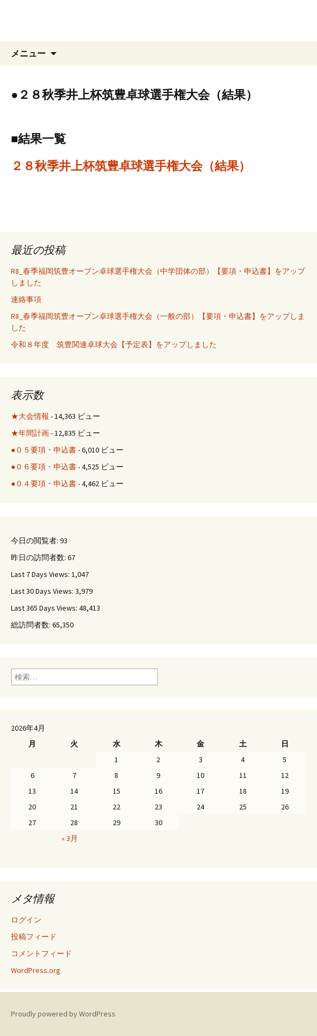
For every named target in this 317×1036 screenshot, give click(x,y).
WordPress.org (35, 970)
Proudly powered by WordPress (63, 1014)
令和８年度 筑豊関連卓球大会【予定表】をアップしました (114, 344)
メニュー (28, 53)
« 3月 (70, 838)
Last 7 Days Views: (41, 574)
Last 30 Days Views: (43, 591)
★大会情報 (30, 416)
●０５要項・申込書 (43, 450)
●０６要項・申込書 (43, 467)
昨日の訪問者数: (39, 557)
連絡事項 (26, 299)
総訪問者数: (31, 625)
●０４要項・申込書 (43, 483)
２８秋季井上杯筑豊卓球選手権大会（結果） (131, 166)
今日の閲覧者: (35, 540)
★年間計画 (30, 433)
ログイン (26, 920)
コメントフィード (41, 953)
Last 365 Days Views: (45, 608)
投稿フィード (34, 936)
